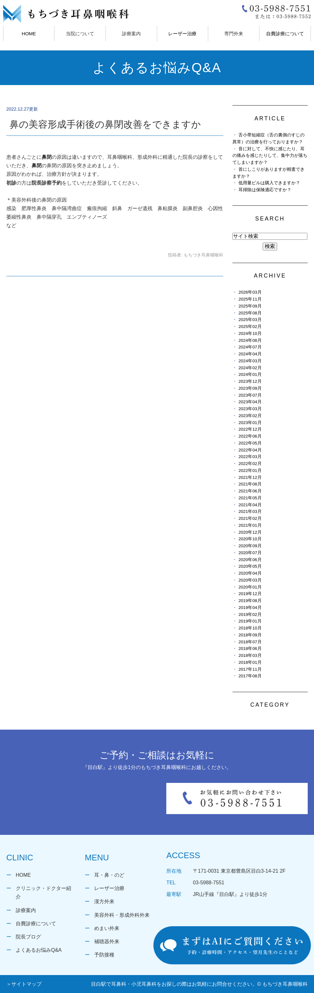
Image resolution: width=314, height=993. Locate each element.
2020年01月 (249, 587)
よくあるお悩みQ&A (39, 950)
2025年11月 (249, 299)
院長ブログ (28, 936)
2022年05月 (249, 443)
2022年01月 (249, 470)
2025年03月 (249, 319)
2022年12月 (249, 429)
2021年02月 (249, 518)
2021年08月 (249, 484)
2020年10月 (249, 539)
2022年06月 (249, 436)
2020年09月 (249, 545)
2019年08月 (249, 600)
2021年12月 (249, 477)
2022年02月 (249, 463)
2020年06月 (249, 559)
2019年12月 (249, 593)
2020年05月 (249, 566)
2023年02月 (249, 415)
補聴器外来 (106, 941)
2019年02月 (249, 614)
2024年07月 (249, 347)
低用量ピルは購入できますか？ (269, 183)
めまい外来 (106, 928)
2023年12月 (249, 381)
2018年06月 (249, 648)
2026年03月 (249, 292)
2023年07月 (249, 395)
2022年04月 (249, 450)
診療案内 (26, 910)
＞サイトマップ (24, 984)
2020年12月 (249, 532)
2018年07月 (249, 642)
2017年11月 (249, 669)
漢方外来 (104, 901)
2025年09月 (249, 306)
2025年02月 (249, 326)
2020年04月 (249, 573)
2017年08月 (249, 676)
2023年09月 (249, 388)
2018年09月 (249, 635)
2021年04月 (249, 504)
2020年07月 (249, 552)
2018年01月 (249, 662)
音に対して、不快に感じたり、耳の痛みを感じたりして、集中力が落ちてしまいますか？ (269, 155)
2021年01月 (249, 525)
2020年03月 (249, 580)
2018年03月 (249, 655)
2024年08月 (249, 340)
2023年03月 (249, 408)
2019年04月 (249, 607)
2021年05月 (249, 498)
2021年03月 (249, 511)
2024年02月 (249, 367)
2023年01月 (249, 422)
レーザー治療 (182, 33)
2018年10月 (249, 628)
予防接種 (104, 954)
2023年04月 (249, 401)
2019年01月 (249, 621)
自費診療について (285, 33)
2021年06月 (249, 491)
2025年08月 (249, 313)
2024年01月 (249, 374)
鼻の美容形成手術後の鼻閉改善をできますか (105, 124)
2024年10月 (249, 333)
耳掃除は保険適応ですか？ (264, 189)
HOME (29, 33)
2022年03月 (249, 456)
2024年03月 (249, 361)
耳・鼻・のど (109, 875)
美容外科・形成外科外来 (122, 915)
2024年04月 (249, 354)
